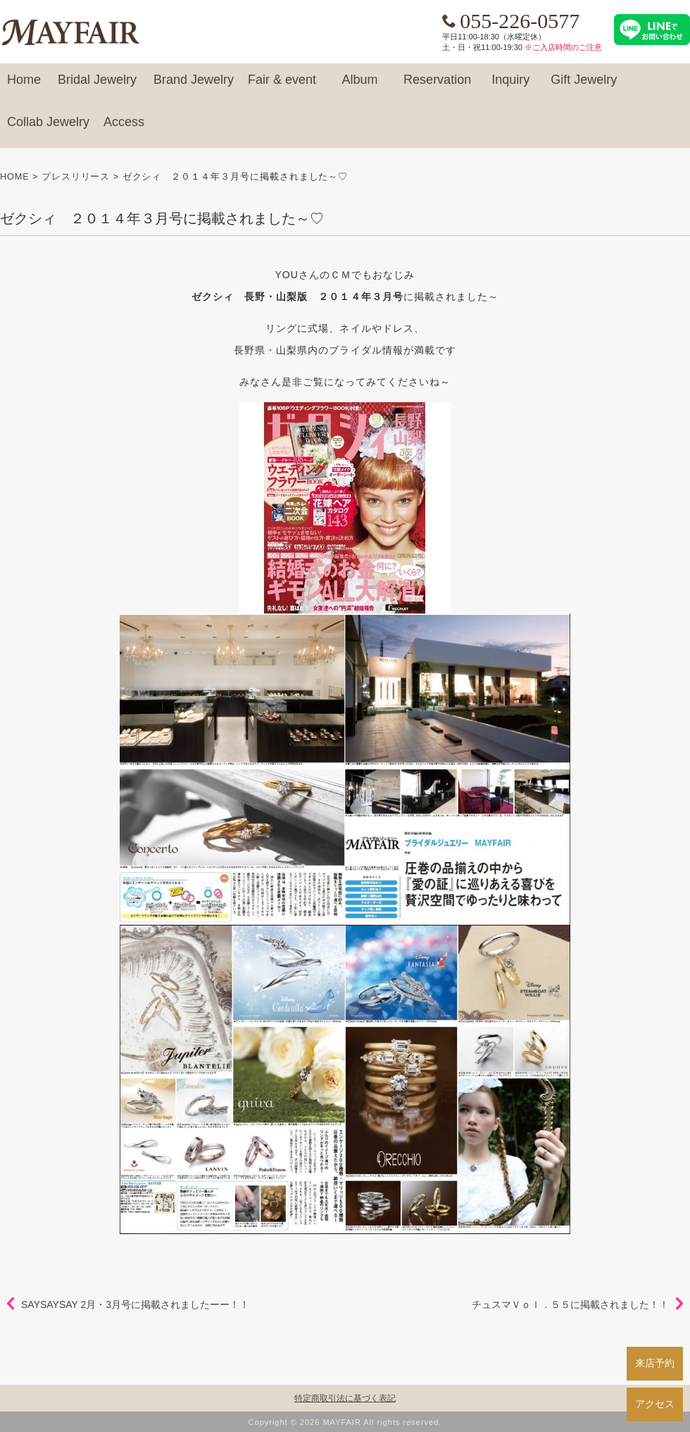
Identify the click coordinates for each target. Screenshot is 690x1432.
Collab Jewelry (48, 128)
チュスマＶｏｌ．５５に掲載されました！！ (570, 1304)
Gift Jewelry (583, 86)
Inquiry (510, 86)
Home (24, 86)
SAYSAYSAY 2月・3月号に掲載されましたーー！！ (135, 1304)
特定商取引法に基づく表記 (345, 1398)
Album (359, 86)
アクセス (655, 1403)
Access (124, 128)
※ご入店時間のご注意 (563, 47)
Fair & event (282, 86)
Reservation (437, 86)
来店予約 (655, 1363)
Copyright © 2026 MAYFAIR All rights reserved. (345, 1422)
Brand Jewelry (193, 86)
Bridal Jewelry (97, 86)
